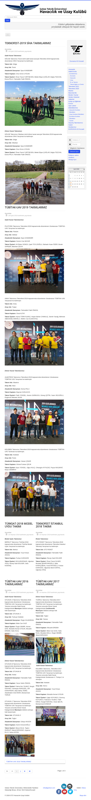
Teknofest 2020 (73, 88)
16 (77, 181)
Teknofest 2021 (73, 86)
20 (70, 184)
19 (83, 181)
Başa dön (83, 795)
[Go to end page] (29, 771)
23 (77, 184)
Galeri (70, 125)
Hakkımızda (72, 71)
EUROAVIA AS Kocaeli (76, 129)
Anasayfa (71, 69)
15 (75, 181)
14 (72, 181)
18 (81, 181)
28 (72, 186)
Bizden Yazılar (73, 95)
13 (70, 181)
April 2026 (76, 169)
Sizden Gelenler (74, 97)
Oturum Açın (74, 151)
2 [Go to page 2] (20, 771)
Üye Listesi (72, 106)
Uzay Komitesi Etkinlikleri (76, 114)
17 (79, 181)
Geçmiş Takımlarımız (75, 123)
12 (83, 178)
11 (81, 178)
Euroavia (72, 76)
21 (72, 184)
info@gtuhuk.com (49, 788)
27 (70, 186)
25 (81, 184)
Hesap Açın (72, 159)
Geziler (71, 120)
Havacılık (72, 78)
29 (75, 186)
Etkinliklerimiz (73, 108)
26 (83, 184)
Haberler (71, 99)
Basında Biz (72, 93)
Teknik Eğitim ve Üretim (77, 84)
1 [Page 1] (16, 771)
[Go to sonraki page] (25, 771)
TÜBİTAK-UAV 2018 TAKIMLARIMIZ (18, 762)
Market (70, 91)
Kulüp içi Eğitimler (74, 101)
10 (79, 178)
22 (75, 184)
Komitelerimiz (73, 73)
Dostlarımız (72, 127)
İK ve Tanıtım (74, 82)
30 (77, 186)
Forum (70, 103)
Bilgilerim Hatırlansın (77, 148)
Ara (7, 20)
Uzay (71, 80)
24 (79, 184)
